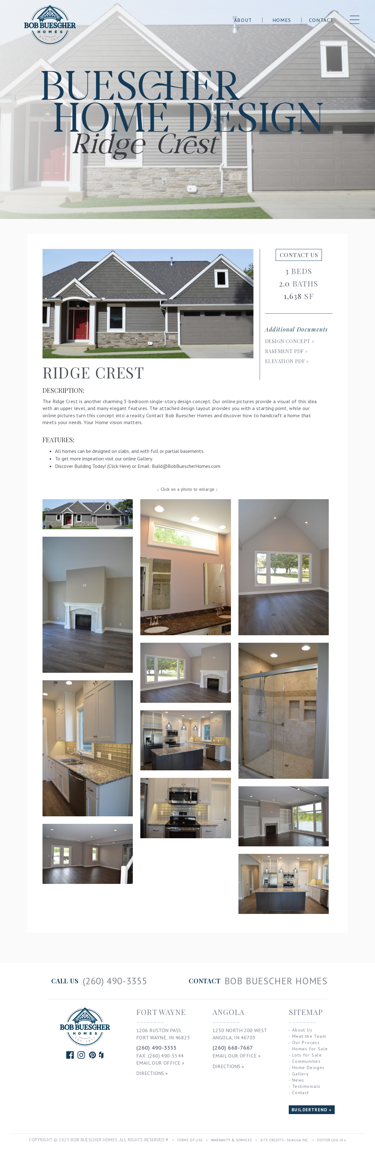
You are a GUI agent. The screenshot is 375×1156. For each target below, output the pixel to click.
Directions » (152, 1073)
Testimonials (306, 1086)
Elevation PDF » (287, 361)
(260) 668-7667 (232, 1047)
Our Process (306, 1042)
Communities (306, 1061)
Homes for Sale (310, 1049)
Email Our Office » (160, 1063)
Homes (281, 20)
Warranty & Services (231, 1140)
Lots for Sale (307, 1055)
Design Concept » (289, 341)
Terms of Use (189, 1140)
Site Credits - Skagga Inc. (284, 1140)
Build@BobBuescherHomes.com (186, 466)
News (298, 1080)
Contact (321, 20)
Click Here (118, 466)
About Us (302, 1030)
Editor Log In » (331, 1140)
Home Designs (308, 1067)
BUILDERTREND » (312, 1110)
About (243, 20)
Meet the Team (309, 1036)
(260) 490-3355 (156, 1047)
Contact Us (299, 255)
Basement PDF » (286, 351)
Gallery (144, 458)
